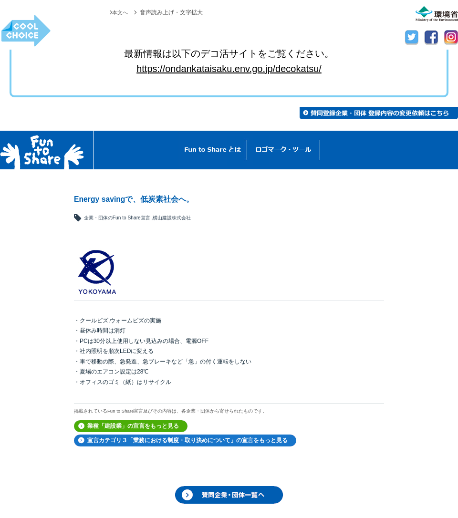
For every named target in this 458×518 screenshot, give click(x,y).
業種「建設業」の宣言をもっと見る (133, 426)
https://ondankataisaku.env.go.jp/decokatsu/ (229, 68)
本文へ (119, 12)
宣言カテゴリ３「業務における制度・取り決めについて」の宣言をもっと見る (187, 440)
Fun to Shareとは (212, 150)
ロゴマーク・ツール (283, 150)
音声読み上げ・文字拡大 (171, 12)
